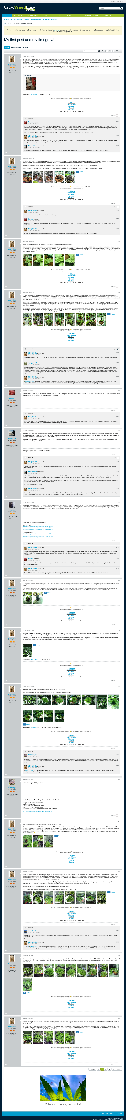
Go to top (119, 1113)
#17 (119, 158)
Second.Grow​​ (71, 104)
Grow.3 (71, 108)
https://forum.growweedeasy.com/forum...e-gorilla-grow (38, 529)
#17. (117, 210)
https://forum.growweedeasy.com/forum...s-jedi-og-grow (38, 526)
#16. (117, 122)
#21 (119, 430)
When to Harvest (66, 15)
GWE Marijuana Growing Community (22, 23)
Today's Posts (8, 19)
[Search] (109, 8)
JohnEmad (32, 931)
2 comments (30, 751)
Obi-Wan (12, 510)
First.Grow (71, 103)
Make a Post (18, 15)
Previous (92, 1069)
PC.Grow (71, 106)
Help (102, 1113)
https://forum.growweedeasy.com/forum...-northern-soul (38, 537)
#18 (119, 241)
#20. (117, 417)
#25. (117, 754)
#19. (117, 353)
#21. (117, 461)
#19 (119, 292)
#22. (117, 547)
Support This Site (36, 19)
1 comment (30, 413)
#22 (119, 502)
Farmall (30, 122)
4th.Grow (71, 109)
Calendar (26, 19)
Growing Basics (33, 15)
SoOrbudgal (32, 755)
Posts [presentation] (7, 47)
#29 (119, 956)
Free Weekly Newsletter (50, 19)
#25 (119, 686)
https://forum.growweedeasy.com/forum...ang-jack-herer (38, 534)
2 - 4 (115, 206)
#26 (119, 780)
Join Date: (9, 71)
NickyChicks (12, 64)
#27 (119, 821)
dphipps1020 (32, 363)
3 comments (30, 118)
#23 (119, 581)
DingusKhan (32, 146)
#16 (119, 56)
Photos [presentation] (25, 47)
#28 (119, 872)
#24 (119, 630)
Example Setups (91, 15)
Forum (9, 23)
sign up (57, 30)
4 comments (30, 206)
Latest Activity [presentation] (16, 47)
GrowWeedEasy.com (110, 15)
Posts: (10, 72)
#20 (119, 391)
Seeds (79, 15)
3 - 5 (115, 457)
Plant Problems (49, 15)
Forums (7, 15)
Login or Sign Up (117, 1)
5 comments (30, 457)
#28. (117, 931)
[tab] (7, 47)
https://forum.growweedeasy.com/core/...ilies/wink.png (37, 811)
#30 (119, 1019)
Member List (18, 19)
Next (118, 1069)
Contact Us (110, 1113)
